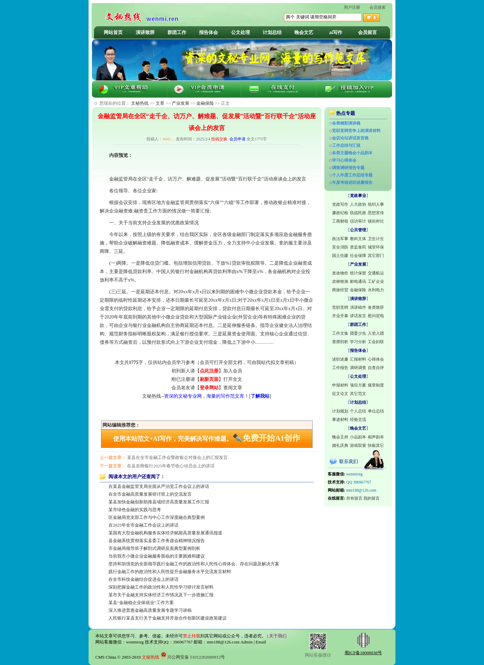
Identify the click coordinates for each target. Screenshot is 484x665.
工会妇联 (376, 341)
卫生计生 (376, 238)
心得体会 (376, 359)
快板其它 (376, 445)
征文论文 (340, 393)
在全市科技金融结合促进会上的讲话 (143, 579)
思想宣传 (376, 212)
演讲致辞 (145, 32)
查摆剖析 (340, 341)
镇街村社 (376, 221)
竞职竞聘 (340, 307)
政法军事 (340, 238)
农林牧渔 (340, 281)
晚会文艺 (303, 32)
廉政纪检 (340, 212)
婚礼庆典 (340, 445)
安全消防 (340, 247)
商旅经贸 (340, 290)
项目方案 (358, 385)
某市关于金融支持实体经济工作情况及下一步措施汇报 (161, 594)
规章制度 (376, 385)
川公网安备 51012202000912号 (192, 657)
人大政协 (358, 204)
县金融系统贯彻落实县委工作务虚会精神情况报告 (156, 540)
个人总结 (358, 411)
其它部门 (376, 255)
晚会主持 (340, 437)
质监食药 (358, 247)
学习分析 (358, 341)
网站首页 (113, 32)
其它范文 (358, 393)
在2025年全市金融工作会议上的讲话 (143, 525)
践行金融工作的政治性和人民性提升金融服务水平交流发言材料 (169, 571)
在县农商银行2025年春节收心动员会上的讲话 (171, 465)
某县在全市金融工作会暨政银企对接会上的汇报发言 (177, 457)
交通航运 (376, 273)
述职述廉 (340, 359)
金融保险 (205, 103)
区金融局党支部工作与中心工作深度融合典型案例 (156, 517)
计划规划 (340, 411)
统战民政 (358, 212)
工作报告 (340, 367)
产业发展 (180, 103)
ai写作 (335, 32)
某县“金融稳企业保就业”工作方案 (141, 602)
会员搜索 (377, 7)
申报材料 (340, 385)
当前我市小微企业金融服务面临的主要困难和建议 (156, 556)
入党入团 (376, 333)
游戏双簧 (358, 445)
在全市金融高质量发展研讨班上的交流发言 (150, 494)
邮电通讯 (358, 281)
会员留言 (367, 32)
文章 (160, 103)
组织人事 (376, 204)
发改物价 (340, 273)
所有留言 (354, 498)
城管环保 (376, 247)
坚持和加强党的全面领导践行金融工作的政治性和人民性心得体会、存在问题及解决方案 (193, 563)
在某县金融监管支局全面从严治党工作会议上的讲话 (158, 486)
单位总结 (376, 411)
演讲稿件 (358, 307)
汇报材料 (358, 359)
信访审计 (358, 221)
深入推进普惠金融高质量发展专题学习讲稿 (150, 610)
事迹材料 (340, 419)
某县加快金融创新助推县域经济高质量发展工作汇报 (158, 501)
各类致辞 (376, 307)
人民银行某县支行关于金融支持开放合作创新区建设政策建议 (167, 618)
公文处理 (240, 32)
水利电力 (376, 290)
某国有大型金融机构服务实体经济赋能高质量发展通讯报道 (165, 532)
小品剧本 (358, 437)
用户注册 (352, 7)
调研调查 (358, 367)
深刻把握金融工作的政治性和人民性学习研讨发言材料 (161, 587)
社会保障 (358, 255)
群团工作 (176, 32)
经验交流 (358, 419)
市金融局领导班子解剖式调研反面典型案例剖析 (154, 548)
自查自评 (376, 367)
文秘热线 (140, 103)
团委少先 (358, 333)
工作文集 (340, 333)
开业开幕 (340, 315)
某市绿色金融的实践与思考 (134, 509)
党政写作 (340, 204)
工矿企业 (376, 281)
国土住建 (340, 255)
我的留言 (371, 498)
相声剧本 (376, 437)
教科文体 (358, 238)
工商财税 (340, 221)
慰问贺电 (376, 315)
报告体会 (208, 32)
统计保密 (358, 273)
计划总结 (272, 32)
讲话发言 (358, 315)
